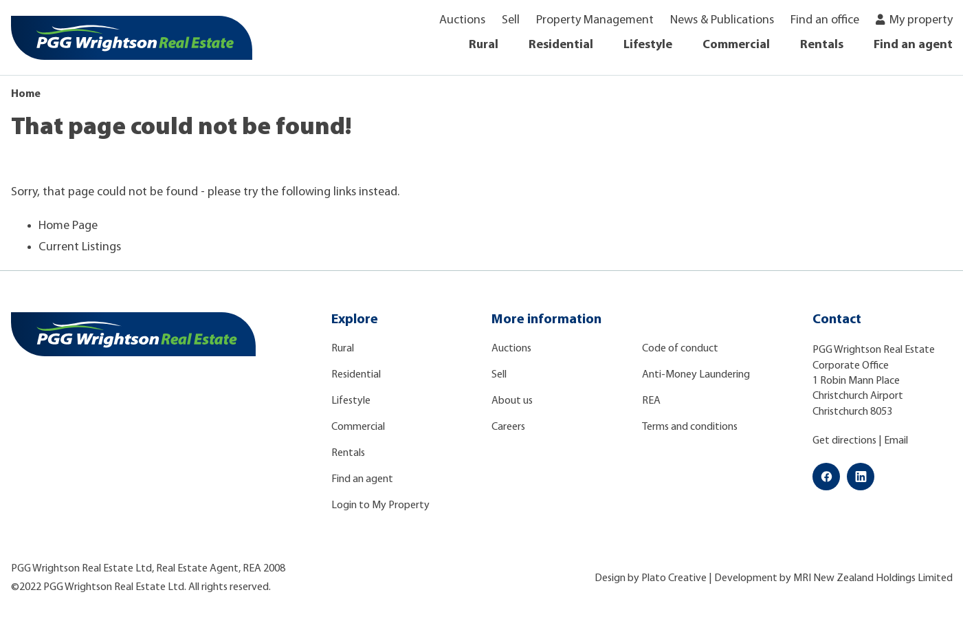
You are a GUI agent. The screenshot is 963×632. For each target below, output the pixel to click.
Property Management (595, 20)
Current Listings (79, 247)
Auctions (462, 20)
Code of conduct (680, 348)
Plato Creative (674, 578)
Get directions (844, 440)
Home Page (68, 225)
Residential (561, 45)
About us (512, 400)
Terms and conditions (690, 427)
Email (896, 440)
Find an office (824, 20)
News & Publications (722, 20)
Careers (508, 427)
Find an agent (913, 45)
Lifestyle (647, 45)
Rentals (821, 45)
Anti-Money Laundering (696, 374)
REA (651, 400)
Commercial (736, 45)
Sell (511, 20)
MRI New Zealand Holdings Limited (873, 578)
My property (921, 20)
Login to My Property (380, 505)
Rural (483, 45)
